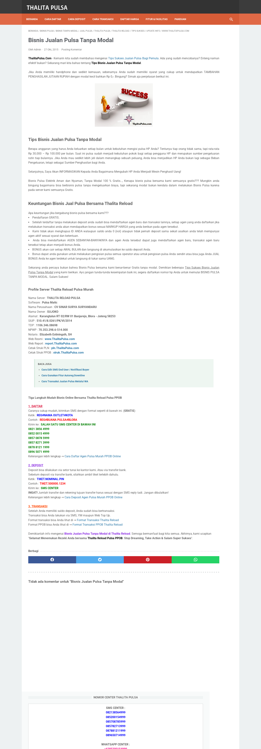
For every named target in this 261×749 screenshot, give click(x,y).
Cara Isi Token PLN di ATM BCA (202, 556)
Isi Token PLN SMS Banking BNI (202, 442)
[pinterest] (114, 610)
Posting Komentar (71, 50)
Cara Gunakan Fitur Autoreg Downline (63, 412)
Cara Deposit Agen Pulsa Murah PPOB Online (93, 538)
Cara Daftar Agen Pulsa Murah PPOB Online (93, 493)
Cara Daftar (55, 14)
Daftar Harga (131, 14)
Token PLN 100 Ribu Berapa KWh (202, 433)
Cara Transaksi (104, 14)
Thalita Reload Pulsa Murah (118, 743)
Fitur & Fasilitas (159, 14)
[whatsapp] (148, 610)
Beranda (34, 14)
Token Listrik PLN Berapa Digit (201, 563)
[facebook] (45, 610)
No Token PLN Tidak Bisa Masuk (202, 459)
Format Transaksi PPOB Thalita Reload (97, 566)
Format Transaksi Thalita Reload (98, 561)
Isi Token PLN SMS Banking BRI (202, 450)
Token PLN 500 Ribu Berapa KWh (202, 416)
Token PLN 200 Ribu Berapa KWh (202, 424)
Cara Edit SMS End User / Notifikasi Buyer (65, 406)
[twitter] (80, 610)
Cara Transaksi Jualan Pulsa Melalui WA (65, 418)
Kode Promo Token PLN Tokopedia (204, 569)
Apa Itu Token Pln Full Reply (199, 394)
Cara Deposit (79, 14)
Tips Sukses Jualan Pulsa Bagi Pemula (133, 59)
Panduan (182, 14)
